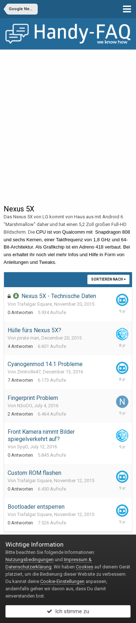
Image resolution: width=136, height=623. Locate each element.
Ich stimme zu (68, 611)
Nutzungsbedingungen (29, 559)
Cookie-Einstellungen (62, 581)
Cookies (84, 567)
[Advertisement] (68, 121)
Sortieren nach (108, 279)
